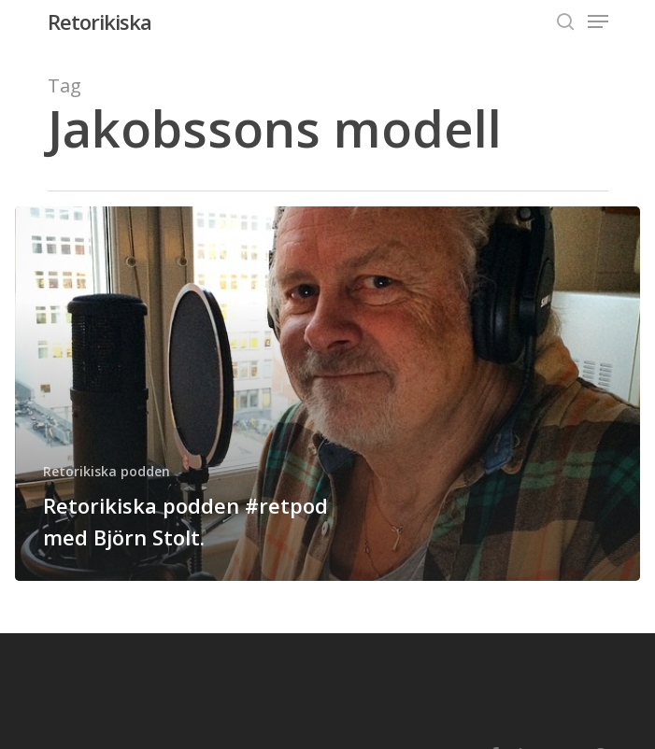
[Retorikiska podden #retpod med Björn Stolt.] (327, 393)
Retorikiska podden (106, 471)
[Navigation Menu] (598, 21)
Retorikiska (99, 21)
